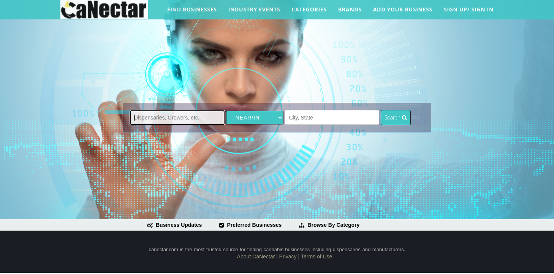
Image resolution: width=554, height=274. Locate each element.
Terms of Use (316, 256)
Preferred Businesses (250, 225)
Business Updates (174, 225)
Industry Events (254, 12)
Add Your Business (402, 12)
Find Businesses (192, 12)
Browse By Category (329, 225)
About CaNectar (256, 256)
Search (396, 118)
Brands (350, 12)
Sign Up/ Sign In (469, 12)
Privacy (288, 256)
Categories (309, 12)
